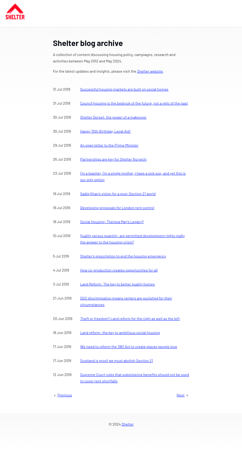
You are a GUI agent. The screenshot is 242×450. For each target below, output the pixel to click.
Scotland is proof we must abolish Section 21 (116, 360)
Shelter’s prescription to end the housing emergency (123, 256)
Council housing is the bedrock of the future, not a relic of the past (134, 103)
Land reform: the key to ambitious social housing (120, 332)
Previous (64, 395)
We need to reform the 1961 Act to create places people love (128, 346)
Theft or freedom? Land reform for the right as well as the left (130, 318)
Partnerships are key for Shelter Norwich (113, 159)
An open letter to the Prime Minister (109, 145)
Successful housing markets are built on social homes (124, 89)
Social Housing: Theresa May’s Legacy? (112, 221)
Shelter (128, 424)
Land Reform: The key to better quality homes (117, 284)
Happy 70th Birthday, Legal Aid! (105, 131)
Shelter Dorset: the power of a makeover (113, 117)
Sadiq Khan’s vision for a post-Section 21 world (118, 193)
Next (181, 395)
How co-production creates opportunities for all (119, 270)
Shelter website (150, 71)
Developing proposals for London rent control (117, 207)
